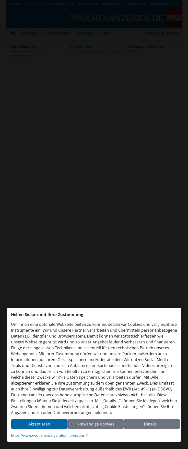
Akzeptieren (39, 424)
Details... (152, 424)
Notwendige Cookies (95, 424)
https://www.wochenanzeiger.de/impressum (47, 435)
